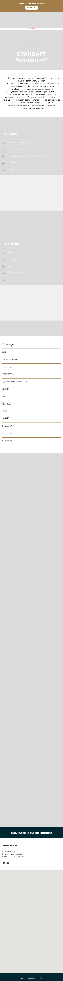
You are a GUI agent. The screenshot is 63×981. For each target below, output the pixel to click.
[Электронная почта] (7, 863)
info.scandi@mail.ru (15, 854)
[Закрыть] (60, 1)
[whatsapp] (3, 863)
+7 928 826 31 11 (8, 852)
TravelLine (31, 29)
